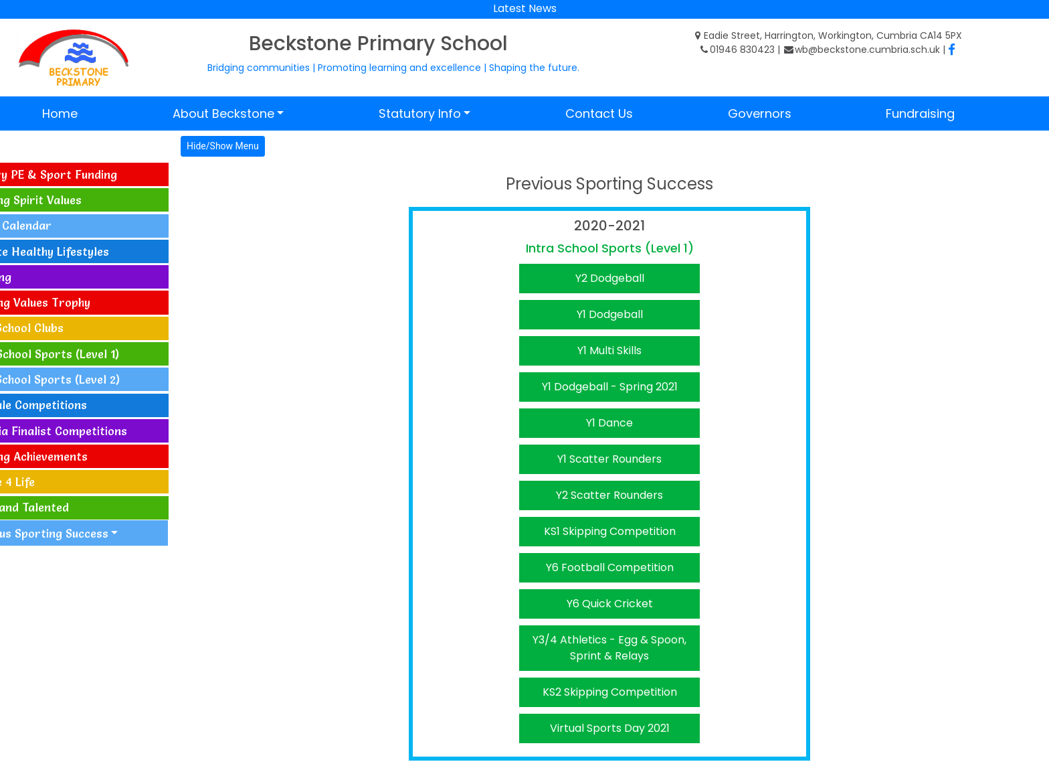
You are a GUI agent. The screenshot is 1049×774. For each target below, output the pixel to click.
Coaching (31, 277)
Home (60, 113)
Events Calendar (51, 225)
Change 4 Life (43, 482)
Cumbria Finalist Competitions (89, 431)
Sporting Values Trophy (70, 302)
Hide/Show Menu (267, 146)
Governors (759, 113)
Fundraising (920, 113)
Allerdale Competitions (69, 405)
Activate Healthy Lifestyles (80, 251)
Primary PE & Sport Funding (84, 174)
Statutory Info (420, 113)
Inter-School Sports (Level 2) (85, 379)
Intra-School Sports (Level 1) (85, 354)
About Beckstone (223, 113)
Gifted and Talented (60, 507)
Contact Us (599, 113)
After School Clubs (57, 328)
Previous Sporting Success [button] (81, 533)
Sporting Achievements (69, 456)
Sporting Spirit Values (66, 200)
